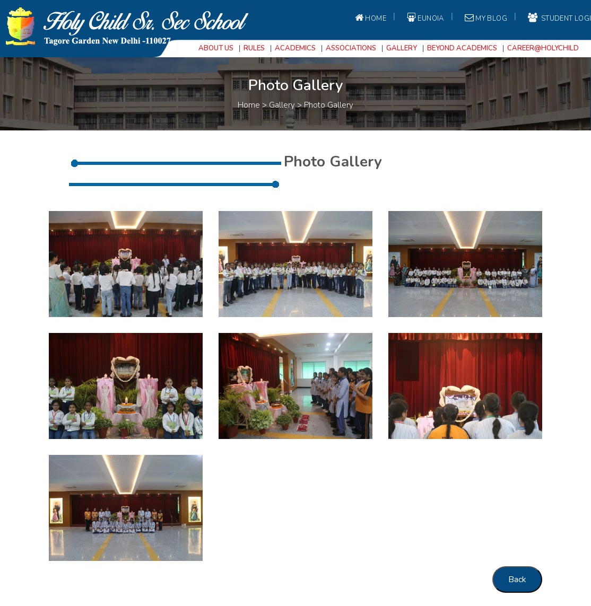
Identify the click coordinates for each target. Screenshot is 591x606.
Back (517, 579)
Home (369, 18)
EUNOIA (424, 18)
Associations (351, 48)
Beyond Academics (462, 48)
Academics (295, 48)
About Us (215, 48)
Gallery (401, 48)
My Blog (485, 18)
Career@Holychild (543, 48)
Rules (254, 48)
